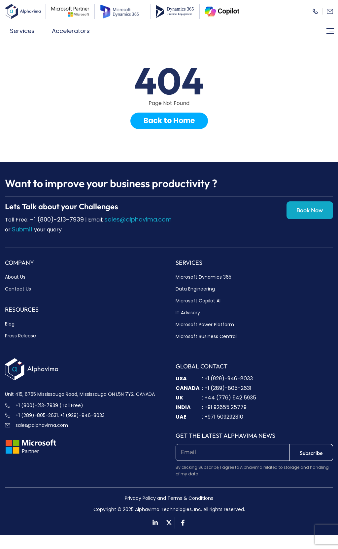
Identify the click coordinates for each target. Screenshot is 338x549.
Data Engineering (195, 289)
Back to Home (169, 121)
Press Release (20, 335)
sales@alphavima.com (138, 219)
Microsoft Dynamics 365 (203, 277)
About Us (15, 277)
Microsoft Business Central (206, 336)
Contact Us (18, 289)
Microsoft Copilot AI (198, 300)
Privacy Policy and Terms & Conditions (169, 498)
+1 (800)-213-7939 (57, 219)
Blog (10, 324)
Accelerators (74, 31)
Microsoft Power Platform (205, 324)
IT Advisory (188, 312)
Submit (22, 229)
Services (26, 31)
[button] (26, 31)
